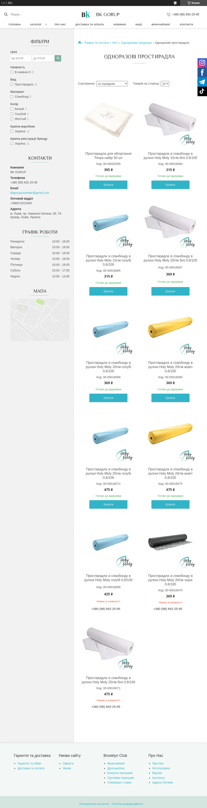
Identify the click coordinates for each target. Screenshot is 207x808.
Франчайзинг (160, 24)
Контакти (186, 24)
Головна (15, 24)
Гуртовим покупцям (120, 777)
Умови (67, 768)
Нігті (115, 42)
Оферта (68, 763)
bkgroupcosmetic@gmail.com (29, 192)
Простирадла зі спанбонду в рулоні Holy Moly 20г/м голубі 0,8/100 (108, 473)
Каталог (36, 24)
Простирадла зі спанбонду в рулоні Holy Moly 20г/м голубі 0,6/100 (108, 367)
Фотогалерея (161, 768)
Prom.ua (123, 800)
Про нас (60, 24)
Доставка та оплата (89, 24)
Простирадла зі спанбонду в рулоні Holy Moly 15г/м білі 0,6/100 (170, 156)
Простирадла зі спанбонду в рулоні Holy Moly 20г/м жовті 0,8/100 (170, 473)
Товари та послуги (96, 42)
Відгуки (157, 773)
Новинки (119, 24)
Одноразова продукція (136, 42)
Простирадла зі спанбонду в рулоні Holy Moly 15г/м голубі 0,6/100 (108, 260)
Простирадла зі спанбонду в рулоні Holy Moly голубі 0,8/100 (108, 578)
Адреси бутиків (162, 782)
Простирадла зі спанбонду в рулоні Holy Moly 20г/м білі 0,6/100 (170, 258)
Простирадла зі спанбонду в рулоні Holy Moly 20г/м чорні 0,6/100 (170, 580)
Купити (108, 184)
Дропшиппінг (116, 768)
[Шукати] (6, 14)
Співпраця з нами (119, 782)
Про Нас (158, 763)
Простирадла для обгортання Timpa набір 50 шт (108, 156)
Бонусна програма (119, 773)
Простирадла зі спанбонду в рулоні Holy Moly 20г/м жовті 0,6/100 (170, 367)
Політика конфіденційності (127, 804)
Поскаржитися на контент (95, 804)
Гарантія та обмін (29, 763)
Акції (138, 24)
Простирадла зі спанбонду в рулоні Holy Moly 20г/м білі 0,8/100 (108, 680)
